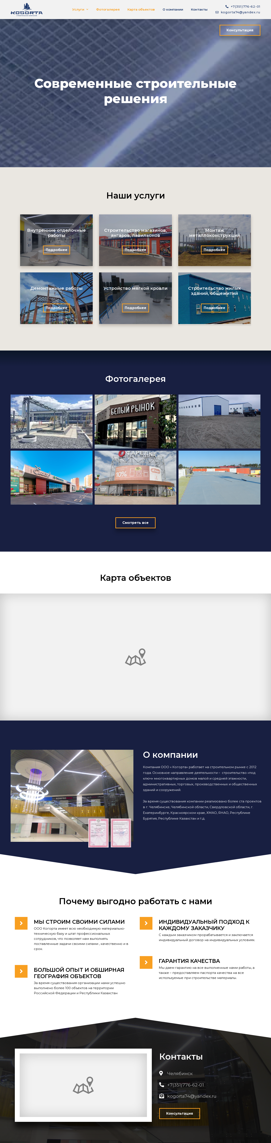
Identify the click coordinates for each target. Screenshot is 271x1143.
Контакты (199, 9)
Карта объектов (141, 9)
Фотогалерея (108, 9)
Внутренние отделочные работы (56, 233)
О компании (173, 9)
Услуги (80, 9)
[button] (240, 30)
